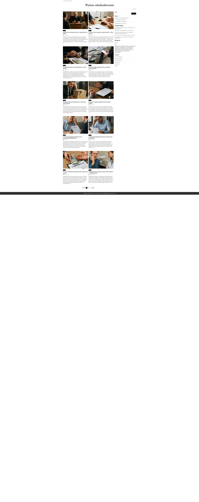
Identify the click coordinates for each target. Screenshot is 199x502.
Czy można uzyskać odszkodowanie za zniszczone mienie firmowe (74, 102)
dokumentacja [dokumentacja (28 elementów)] (117, 46)
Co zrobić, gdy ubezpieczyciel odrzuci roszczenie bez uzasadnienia (100, 137)
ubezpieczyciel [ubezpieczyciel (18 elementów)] (117, 52)
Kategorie (116, 65)
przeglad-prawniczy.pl (118, 60)
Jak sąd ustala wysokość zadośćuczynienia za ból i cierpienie (125, 35)
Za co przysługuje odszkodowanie (120, 19)
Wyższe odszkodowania (99, 5)
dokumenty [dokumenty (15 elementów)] (123, 46)
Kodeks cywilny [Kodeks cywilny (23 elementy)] (132, 46)
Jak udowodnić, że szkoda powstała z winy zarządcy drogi (124, 30)
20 (91, 187)
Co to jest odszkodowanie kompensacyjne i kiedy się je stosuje (75, 172)
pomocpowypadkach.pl (118, 58)
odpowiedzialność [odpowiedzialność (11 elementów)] (123, 47)
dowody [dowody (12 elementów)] (127, 46)
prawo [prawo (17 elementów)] (122, 49)
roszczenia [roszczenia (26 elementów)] (131, 49)
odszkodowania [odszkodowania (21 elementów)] (129, 47)
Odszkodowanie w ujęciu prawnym (120, 23)
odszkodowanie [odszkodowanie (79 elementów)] (117, 49)
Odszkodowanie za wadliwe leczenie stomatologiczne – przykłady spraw (101, 172)
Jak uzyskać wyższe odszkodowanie (120, 21)
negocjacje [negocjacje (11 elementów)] (117, 47)
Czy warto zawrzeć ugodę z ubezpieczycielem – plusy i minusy (101, 33)
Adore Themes (112, 193)
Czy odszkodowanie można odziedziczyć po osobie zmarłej (74, 67)
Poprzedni (83, 188)
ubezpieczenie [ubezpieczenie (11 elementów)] (127, 50)
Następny (93, 188)
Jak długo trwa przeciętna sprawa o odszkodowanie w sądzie (75, 33)
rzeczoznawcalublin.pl (118, 56)
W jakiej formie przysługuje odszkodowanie (122, 17)
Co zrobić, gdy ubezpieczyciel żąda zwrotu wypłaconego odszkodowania (72, 137)
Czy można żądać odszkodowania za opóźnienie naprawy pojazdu (99, 67)
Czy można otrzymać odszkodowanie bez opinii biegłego (99, 102)
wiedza (64, 30)
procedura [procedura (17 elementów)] (126, 49)
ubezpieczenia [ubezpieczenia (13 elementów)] (121, 50)
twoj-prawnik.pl (117, 62)
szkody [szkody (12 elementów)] (116, 50)
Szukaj (116, 12)
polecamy (116, 42)
